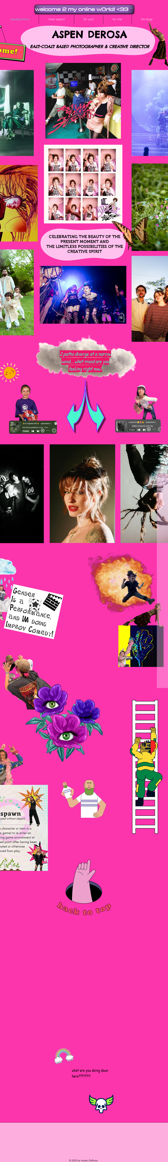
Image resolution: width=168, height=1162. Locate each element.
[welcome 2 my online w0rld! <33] (84, 9)
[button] (56, 19)
